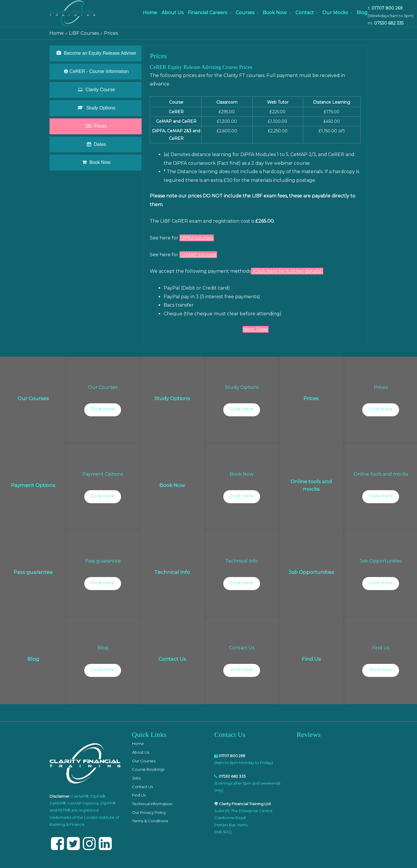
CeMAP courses (198, 254)
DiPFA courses (196, 238)
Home (150, 12)
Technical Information (152, 803)
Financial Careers (207, 12)
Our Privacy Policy (149, 812)
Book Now (275, 12)
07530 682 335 (388, 23)
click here (242, 669)
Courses (245, 12)
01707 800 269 (387, 8)
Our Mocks (335, 12)
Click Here (103, 409)
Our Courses (144, 761)
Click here (380, 669)
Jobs (136, 778)
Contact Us (142, 786)
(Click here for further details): (287, 271)
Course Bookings (148, 769)
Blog (361, 12)
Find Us (139, 795)
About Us (172, 12)
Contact (304, 12)
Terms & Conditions (150, 820)
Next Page (255, 329)
